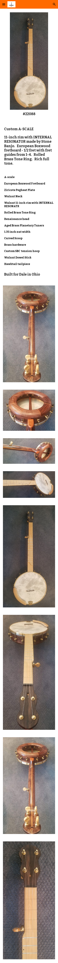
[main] (29, 114)
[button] (3, 4)
